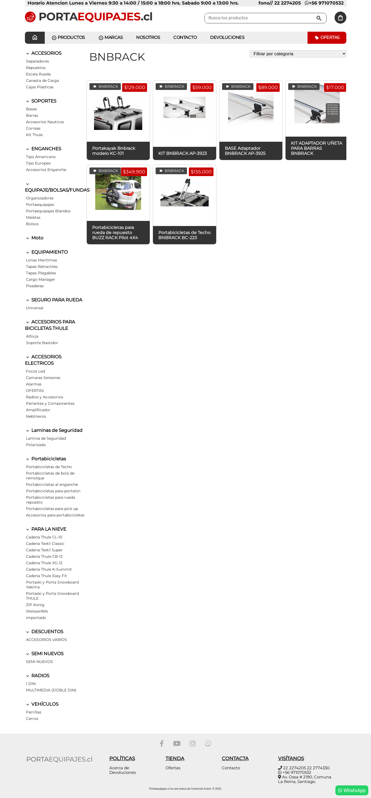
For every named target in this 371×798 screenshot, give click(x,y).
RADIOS (37, 675)
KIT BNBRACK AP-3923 (182, 153)
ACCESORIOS (43, 53)
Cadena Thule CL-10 (44, 537)
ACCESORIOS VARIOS (46, 639)
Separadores (37, 61)
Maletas (33, 217)
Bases (31, 109)
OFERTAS (35, 390)
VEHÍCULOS (41, 704)
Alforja (32, 336)
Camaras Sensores (43, 377)
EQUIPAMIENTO (46, 252)
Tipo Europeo (38, 163)
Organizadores (40, 198)
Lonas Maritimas (41, 260)
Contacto (231, 767)
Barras (32, 115)
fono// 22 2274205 (279, 3)
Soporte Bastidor (42, 342)
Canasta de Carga (42, 80)
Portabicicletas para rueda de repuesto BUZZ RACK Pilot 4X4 (115, 232)
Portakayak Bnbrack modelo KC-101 (113, 151)
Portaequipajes (40, 204)
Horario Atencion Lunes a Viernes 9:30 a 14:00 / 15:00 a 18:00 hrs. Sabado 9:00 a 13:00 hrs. (133, 3)
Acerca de (119, 767)
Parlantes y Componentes (50, 403)
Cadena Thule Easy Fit (46, 575)
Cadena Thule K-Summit (49, 569)
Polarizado (36, 444)
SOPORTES (40, 101)
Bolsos (32, 223)
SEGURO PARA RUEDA (53, 300)
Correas (33, 128)
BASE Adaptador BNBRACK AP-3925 (245, 151)
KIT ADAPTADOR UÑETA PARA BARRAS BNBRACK (316, 148)
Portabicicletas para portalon (53, 491)
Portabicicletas (45, 458)
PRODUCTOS (68, 38)
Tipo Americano (41, 156)
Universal (34, 307)
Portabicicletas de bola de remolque (50, 475)
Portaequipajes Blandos (48, 211)
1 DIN (31, 683)
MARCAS (110, 38)
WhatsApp (352, 790)
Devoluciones (227, 37)
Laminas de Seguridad (54, 430)
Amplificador (38, 409)
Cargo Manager (40, 279)
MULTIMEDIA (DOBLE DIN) (51, 690)
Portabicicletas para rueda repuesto (50, 500)
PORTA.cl (88, 16)
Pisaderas (35, 285)
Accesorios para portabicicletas (55, 515)
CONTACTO (185, 37)
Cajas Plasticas (40, 87)
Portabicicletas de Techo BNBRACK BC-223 (184, 235)
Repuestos (36, 67)
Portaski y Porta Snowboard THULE (52, 596)
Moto (34, 238)
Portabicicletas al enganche (52, 484)
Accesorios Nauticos (45, 121)
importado (36, 617)
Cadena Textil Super (44, 550)
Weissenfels (37, 611)
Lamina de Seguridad (46, 438)
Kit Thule (34, 134)
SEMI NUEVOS (44, 653)
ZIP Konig (35, 604)
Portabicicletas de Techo (49, 466)
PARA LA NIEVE (45, 529)
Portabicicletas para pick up (52, 508)
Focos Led (35, 371)
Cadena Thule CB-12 (44, 556)
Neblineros (36, 416)
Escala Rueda (38, 74)
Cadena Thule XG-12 (44, 562)
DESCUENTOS (44, 631)
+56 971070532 (324, 3)
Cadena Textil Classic (45, 543)
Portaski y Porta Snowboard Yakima (52, 584)
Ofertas (327, 38)
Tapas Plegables (41, 273)
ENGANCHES (43, 148)
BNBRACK (105, 86)
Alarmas (34, 384)
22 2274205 (294, 767)
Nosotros (148, 37)
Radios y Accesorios (44, 397)
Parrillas (33, 712)
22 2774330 (318, 767)
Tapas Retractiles (42, 266)
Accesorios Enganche (46, 169)
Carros (32, 718)
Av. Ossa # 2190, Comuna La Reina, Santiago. (304, 779)
